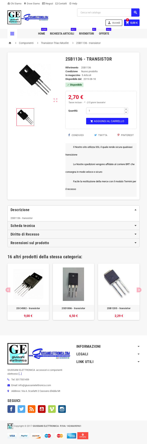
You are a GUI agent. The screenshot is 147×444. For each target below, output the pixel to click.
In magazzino (72, 75)
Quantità (73, 110)
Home (42, 32)
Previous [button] (8, 290)
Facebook (11, 409)
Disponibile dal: (73, 79)
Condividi (76, 135)
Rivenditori (87, 32)
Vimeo (52, 409)
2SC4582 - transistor (28, 308)
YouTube (42, 409)
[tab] (73, 210)
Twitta (100, 135)
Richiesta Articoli (63, 32)
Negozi (47, 3)
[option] (28, 293)
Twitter (21, 409)
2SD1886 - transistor (73, 308)
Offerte (105, 32)
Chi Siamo (14, 3)
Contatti (61, 3)
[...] (20, 373)
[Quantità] (105, 111)
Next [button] (139, 290)
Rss (31, 409)
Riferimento (71, 67)
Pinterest (126, 135)
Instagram (62, 409)
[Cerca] (108, 12)
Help (73, 3)
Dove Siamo (32, 3)
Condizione (71, 71)
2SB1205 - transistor (119, 308)
